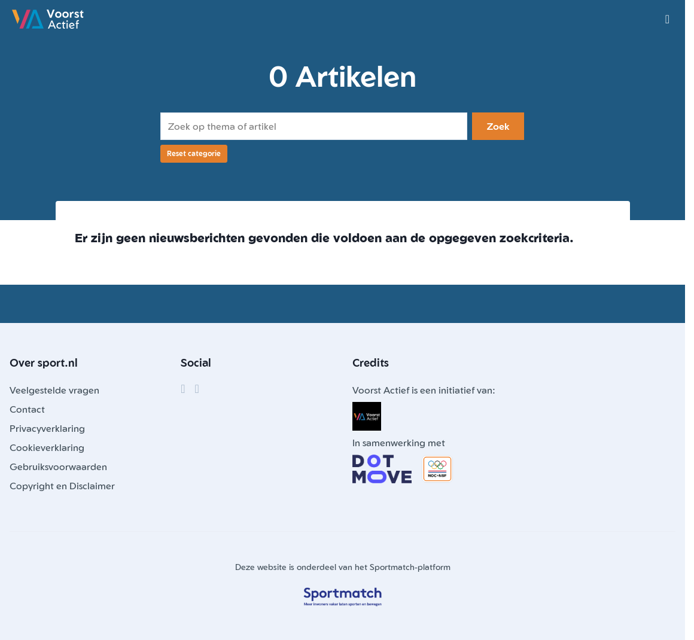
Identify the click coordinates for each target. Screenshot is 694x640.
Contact (27, 409)
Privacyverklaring (47, 428)
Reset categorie (194, 153)
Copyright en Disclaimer (62, 486)
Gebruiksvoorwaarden (58, 467)
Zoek (498, 126)
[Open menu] (667, 19)
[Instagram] (197, 389)
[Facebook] (183, 389)
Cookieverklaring (47, 447)
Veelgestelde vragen (54, 390)
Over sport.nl (44, 362)
